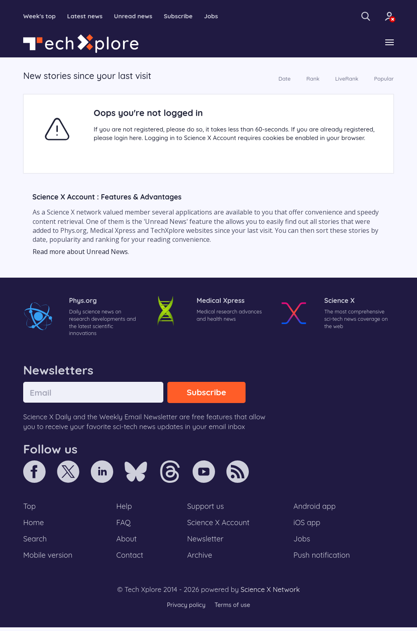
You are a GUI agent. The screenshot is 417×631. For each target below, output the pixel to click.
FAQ (124, 525)
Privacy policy (185, 608)
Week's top (40, 16)
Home (34, 525)
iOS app (307, 525)
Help (124, 508)
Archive (200, 558)
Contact (130, 558)
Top (29, 508)
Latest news (88, 16)
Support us (205, 508)
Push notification (322, 558)
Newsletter (205, 542)
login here (128, 138)
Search (35, 542)
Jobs (219, 16)
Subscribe (185, 16)
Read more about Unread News (80, 252)
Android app (315, 508)
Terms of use (233, 608)
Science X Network (270, 593)
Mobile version (48, 558)
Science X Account (219, 525)
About (127, 542)
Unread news (138, 16)
